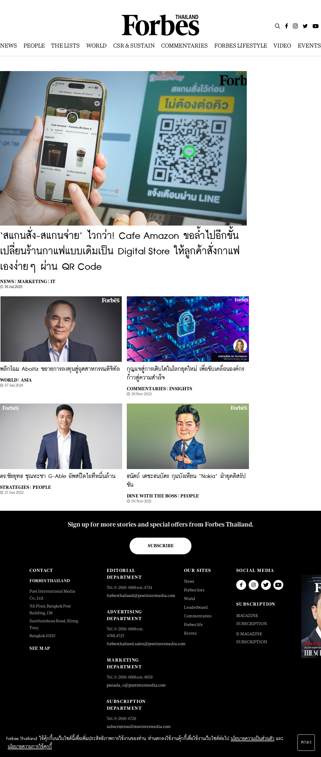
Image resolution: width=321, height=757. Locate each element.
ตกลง (306, 742)
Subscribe (160, 545)
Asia (26, 380)
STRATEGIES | (15, 487)
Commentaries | (147, 388)
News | (8, 281)
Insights (180, 388)
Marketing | (33, 281)
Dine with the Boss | (153, 495)
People (41, 487)
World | (9, 380)
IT (52, 281)
